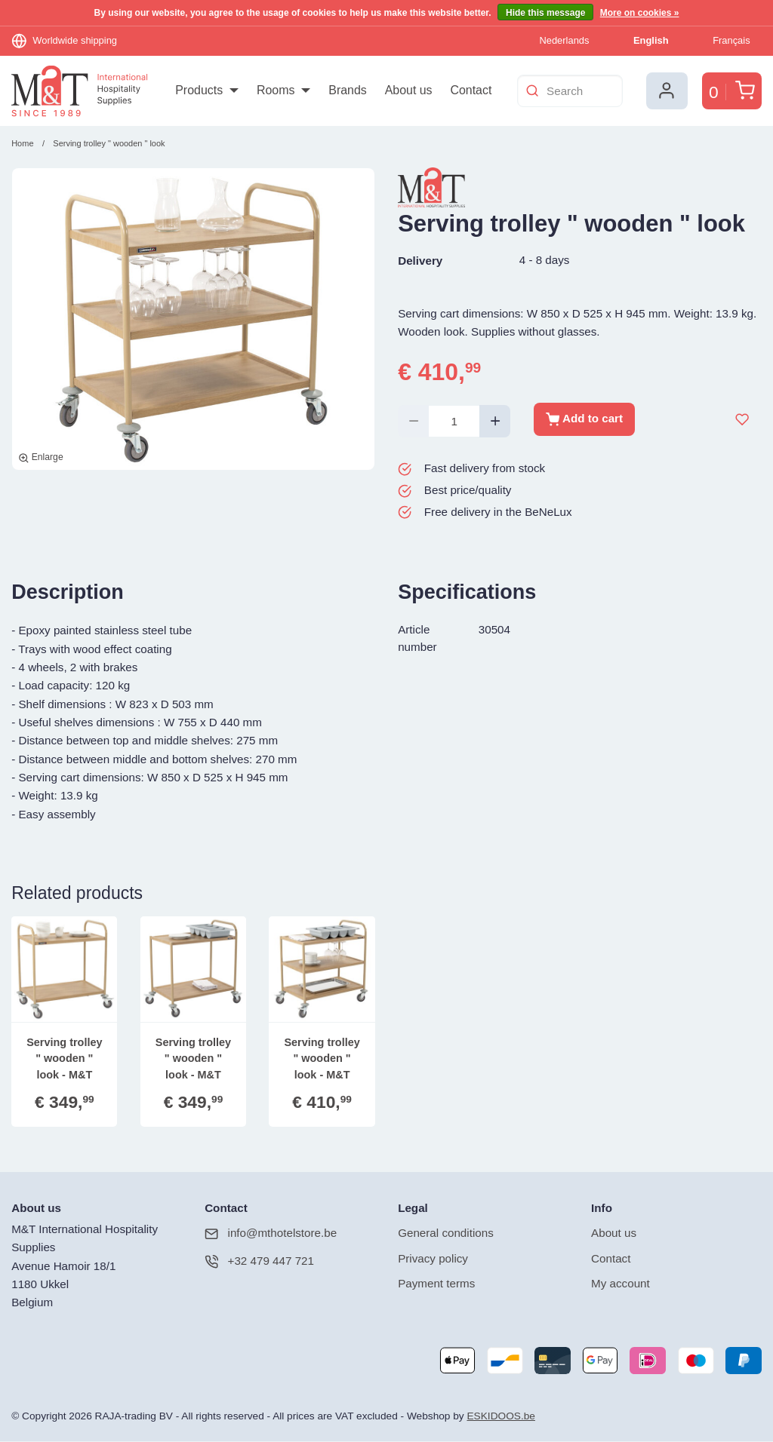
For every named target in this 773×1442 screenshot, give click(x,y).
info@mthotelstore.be (271, 1234)
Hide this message (545, 13)
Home (22, 144)
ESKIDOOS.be (500, 1416)
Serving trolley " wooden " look (109, 144)
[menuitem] (206, 91)
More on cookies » (639, 13)
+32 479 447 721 (259, 1262)
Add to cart (584, 420)
